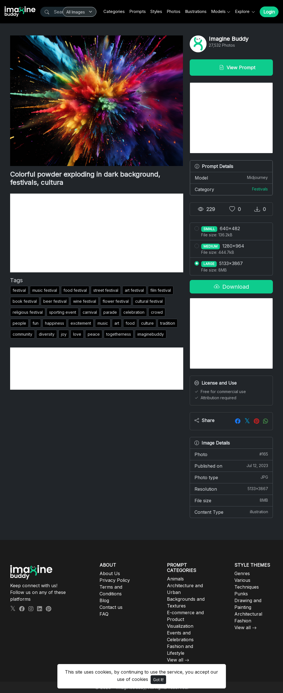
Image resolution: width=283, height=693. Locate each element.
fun (36, 323)
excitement (81, 323)
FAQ (103, 614)
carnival (90, 312)
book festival (25, 301)
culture (147, 323)
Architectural (248, 614)
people (19, 323)
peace (94, 334)
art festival (134, 290)
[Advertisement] (96, 233)
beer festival (55, 301)
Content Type (231, 512)
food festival (75, 290)
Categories (114, 11)
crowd (157, 312)
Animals (175, 579)
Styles (156, 11)
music (103, 323)
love (77, 334)
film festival (160, 290)
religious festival (28, 312)
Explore (243, 11)
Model (231, 177)
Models (218, 11)
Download (231, 286)
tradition (167, 323)
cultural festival (149, 301)
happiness (54, 323)
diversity (47, 334)
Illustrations (196, 11)
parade (110, 312)
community (22, 334)
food (130, 323)
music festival (44, 290)
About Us (109, 573)
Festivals (260, 189)
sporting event (62, 312)
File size (231, 500)
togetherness (118, 334)
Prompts (137, 11)
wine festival (84, 301)
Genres (242, 573)
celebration (133, 312)
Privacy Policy (114, 580)
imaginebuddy (150, 334)
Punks (241, 593)
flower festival (116, 301)
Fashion (242, 621)
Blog (104, 600)
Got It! (158, 679)
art (116, 323)
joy (64, 334)
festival (19, 290)
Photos (173, 11)
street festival (105, 290)
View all (175, 660)
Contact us (111, 607)
